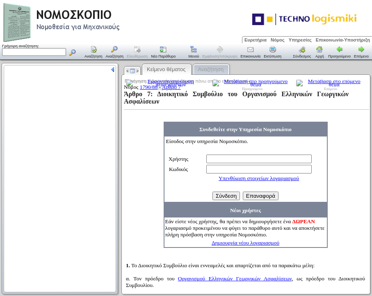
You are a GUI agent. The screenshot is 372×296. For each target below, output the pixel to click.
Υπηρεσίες (300, 39)
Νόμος (278, 39)
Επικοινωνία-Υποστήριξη (343, 39)
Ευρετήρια (255, 39)
